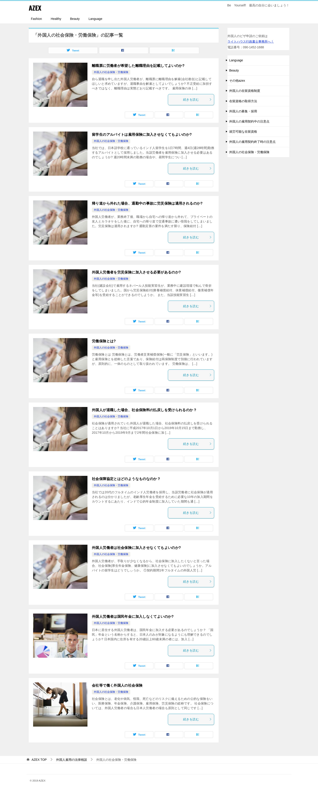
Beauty (75, 19)
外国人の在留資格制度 (244, 90)
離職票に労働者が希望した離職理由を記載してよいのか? (138, 66)
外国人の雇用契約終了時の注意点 (252, 141)
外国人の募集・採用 (243, 111)
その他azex (237, 80)
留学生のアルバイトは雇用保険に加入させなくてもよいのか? (142, 134)
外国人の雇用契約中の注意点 (249, 121)
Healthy (56, 19)
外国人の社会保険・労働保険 (111, 72)
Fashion (36, 19)
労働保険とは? (104, 341)
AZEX (35, 8)
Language (95, 19)
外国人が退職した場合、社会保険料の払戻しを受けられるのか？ (144, 410)
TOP (39, 759)
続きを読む (197, 99)
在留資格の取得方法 (243, 101)
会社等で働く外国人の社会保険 (117, 685)
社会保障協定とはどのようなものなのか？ (126, 479)
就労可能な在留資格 (243, 131)
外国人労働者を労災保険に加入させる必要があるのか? (136, 272)
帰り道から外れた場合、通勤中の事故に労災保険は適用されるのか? (147, 203)
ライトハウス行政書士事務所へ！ (250, 41)
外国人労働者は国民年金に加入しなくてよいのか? (133, 616)
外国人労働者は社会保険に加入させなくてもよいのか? (136, 548)
